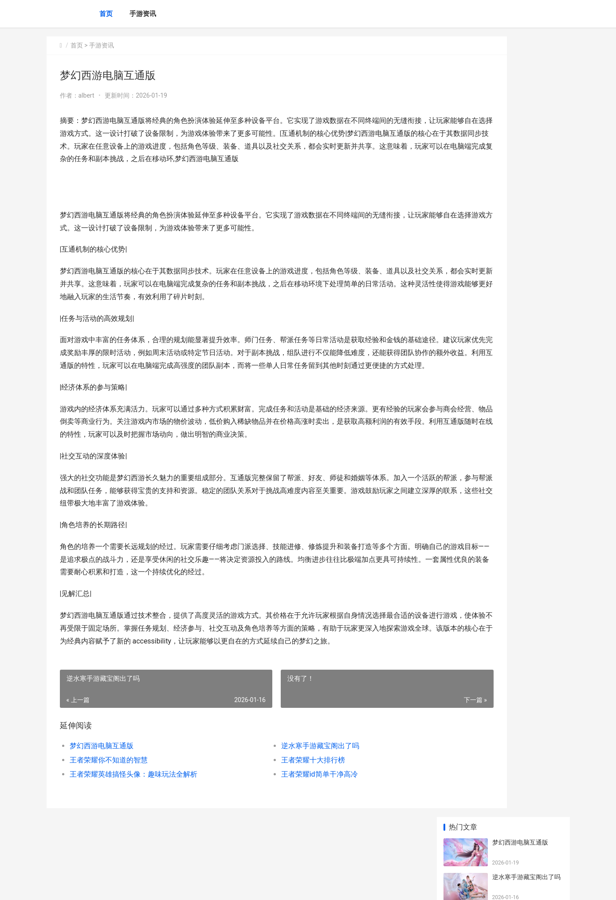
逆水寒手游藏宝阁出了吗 (281, 784)
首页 (106, 14)
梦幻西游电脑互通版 (101, 784)
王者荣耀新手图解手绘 (523, 403)
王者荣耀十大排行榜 (274, 798)
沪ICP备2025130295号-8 (170, 886)
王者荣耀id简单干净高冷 (280, 813)
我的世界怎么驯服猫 (520, 572)
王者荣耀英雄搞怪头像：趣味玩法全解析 (133, 813)
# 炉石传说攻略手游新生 (526, 606)
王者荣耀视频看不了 (520, 438)
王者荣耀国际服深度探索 (526, 299)
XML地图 (210, 886)
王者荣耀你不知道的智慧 (109, 798)
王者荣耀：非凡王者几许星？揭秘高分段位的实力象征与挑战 (526, 273)
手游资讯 (142, 14)
